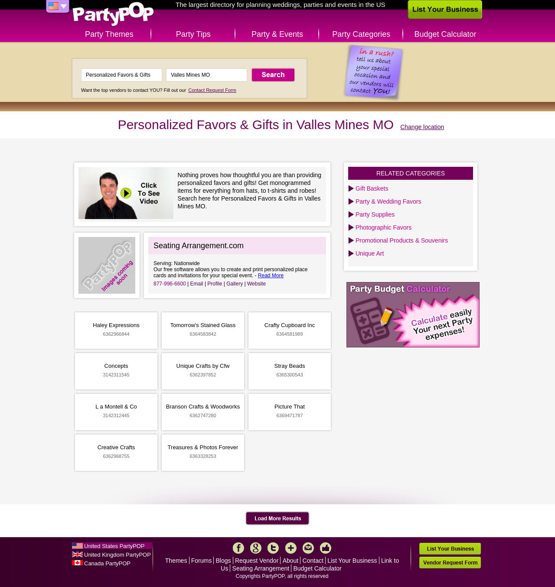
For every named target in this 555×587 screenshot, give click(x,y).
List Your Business (352, 560)
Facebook (238, 548)
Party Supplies (375, 214)
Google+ (255, 548)
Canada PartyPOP (107, 563)
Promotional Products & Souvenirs (402, 240)
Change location (422, 126)
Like (325, 548)
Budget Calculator (446, 34)
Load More (277, 518)
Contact (313, 560)
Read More (271, 275)
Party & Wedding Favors (388, 201)
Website (256, 284)
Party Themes (109, 34)
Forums (201, 560)
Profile (214, 284)
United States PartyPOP (114, 546)
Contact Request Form (212, 90)
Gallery (234, 284)
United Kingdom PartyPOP (117, 554)
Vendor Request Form (450, 562)
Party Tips (193, 34)
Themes (176, 560)
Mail (308, 548)
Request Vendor (256, 560)
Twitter (273, 548)
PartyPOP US (113, 14)
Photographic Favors (383, 227)
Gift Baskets (372, 188)
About (291, 560)
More (291, 548)
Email (196, 284)
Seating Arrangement (261, 568)
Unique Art (370, 253)
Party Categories (361, 34)
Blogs (223, 560)
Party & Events (277, 34)
